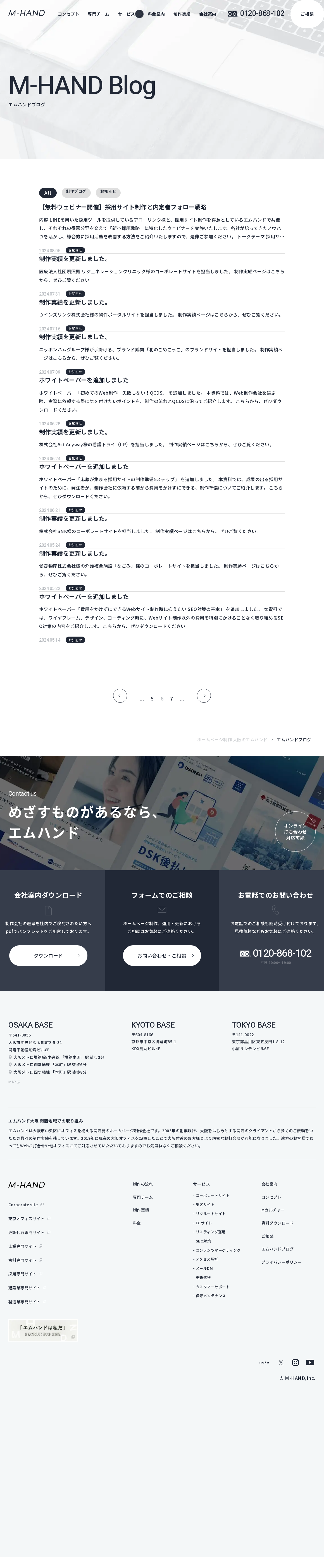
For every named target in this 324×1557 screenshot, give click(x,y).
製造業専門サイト (24, 1479)
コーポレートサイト (224, 1392)
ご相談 (307, 14)
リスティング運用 (222, 1429)
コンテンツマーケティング (229, 1447)
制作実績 (182, 14)
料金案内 (156, 14)
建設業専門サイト (24, 1467)
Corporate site (23, 1401)
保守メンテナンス (222, 1493)
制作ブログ (80, 192)
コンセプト (69, 14)
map (12, 1279)
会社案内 (207, 14)
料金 (148, 1422)
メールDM (215, 1465)
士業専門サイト (22, 1434)
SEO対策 (214, 1438)
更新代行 (214, 1474)
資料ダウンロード (289, 1422)
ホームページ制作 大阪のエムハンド (232, 939)
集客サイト (216, 1401)
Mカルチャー (284, 1408)
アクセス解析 (218, 1456)
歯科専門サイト (22, 1445)
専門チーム (98, 14)
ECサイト (215, 1420)
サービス (212, 1381)
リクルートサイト (222, 1411)
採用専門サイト (22, 1456)
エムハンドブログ (289, 1449)
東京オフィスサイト (26, 1412)
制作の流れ (155, 1381)
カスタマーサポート (224, 1484)
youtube (310, 1538)
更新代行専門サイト (26, 1423)
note (264, 1538)
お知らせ (118, 192)
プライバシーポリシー (294, 1462)
